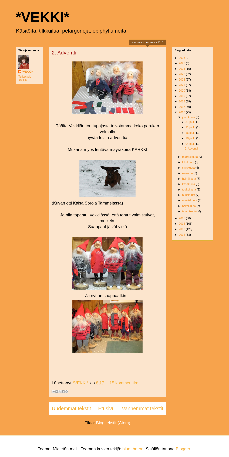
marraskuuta (190, 156)
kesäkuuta (189, 184)
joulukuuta (189, 117)
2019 (182, 96)
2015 (182, 218)
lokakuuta (188, 162)
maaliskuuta (190, 200)
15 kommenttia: (124, 382)
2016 (182, 112)
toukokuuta (189, 189)
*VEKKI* (42, 17)
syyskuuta (189, 167)
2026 (182, 57)
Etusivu (106, 408)
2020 (182, 90)
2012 (182, 234)
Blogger (183, 448)
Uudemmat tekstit (71, 408)
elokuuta (188, 173)
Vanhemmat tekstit (142, 408)
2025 (182, 63)
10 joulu (191, 138)
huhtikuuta (189, 194)
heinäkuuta (189, 178)
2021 (182, 85)
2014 (182, 223)
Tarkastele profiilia (24, 78)
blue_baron (132, 448)
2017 (182, 106)
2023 (182, 74)
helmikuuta (189, 206)
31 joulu (191, 121)
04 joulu (191, 143)
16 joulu (191, 132)
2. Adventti (64, 53)
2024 (182, 68)
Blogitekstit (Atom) (113, 422)
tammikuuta (189, 211)
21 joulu (191, 127)
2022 (182, 79)
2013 (182, 229)
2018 (182, 101)
